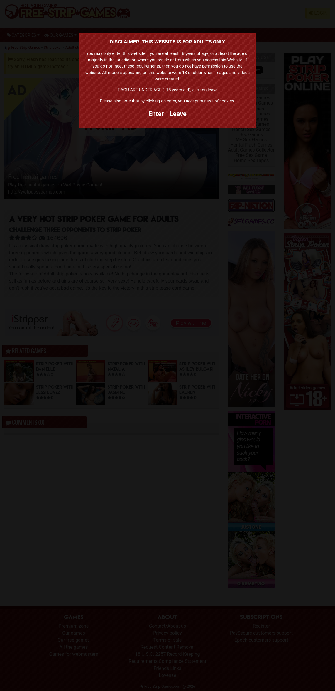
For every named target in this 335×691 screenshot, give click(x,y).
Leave (178, 113)
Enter (156, 113)
